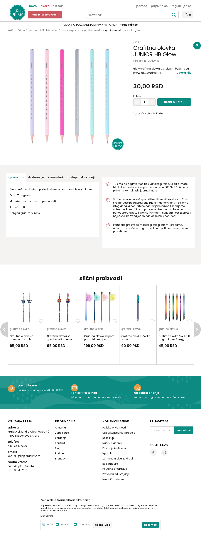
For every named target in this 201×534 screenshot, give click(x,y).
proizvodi (33, 30)
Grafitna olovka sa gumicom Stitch (21, 337)
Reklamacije (110, 464)
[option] (100, 25)
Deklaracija (36, 177)
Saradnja (60, 438)
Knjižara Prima (16, 30)
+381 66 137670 (17, 446)
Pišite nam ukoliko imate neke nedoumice (96, 397)
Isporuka (107, 453)
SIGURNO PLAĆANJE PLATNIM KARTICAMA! (90, 25)
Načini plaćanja (112, 443)
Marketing (85, 524)
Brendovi (60, 458)
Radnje (59, 453)
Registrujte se (181, 6)
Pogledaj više (129, 25)
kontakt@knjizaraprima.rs (141, 190)
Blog (57, 448)
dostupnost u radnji (80, 177)
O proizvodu (15, 177)
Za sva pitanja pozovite (32, 390)
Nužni (50, 524)
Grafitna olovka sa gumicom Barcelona (60, 337)
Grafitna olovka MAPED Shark (135, 337)
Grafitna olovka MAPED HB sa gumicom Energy (174, 337)
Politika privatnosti (114, 427)
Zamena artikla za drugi (117, 458)
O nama (60, 427)
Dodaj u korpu (174, 102)
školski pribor (50, 30)
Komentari (55, 177)
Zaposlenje (62, 433)
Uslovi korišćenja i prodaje (118, 433)
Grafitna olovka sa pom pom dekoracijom (99, 337)
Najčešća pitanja (113, 479)
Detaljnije (184, 73)
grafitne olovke (93, 30)
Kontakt (60, 443)
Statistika (66, 524)
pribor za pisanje (71, 30)
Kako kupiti (109, 438)
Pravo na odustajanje (116, 474)
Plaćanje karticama (114, 448)
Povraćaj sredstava (114, 469)
